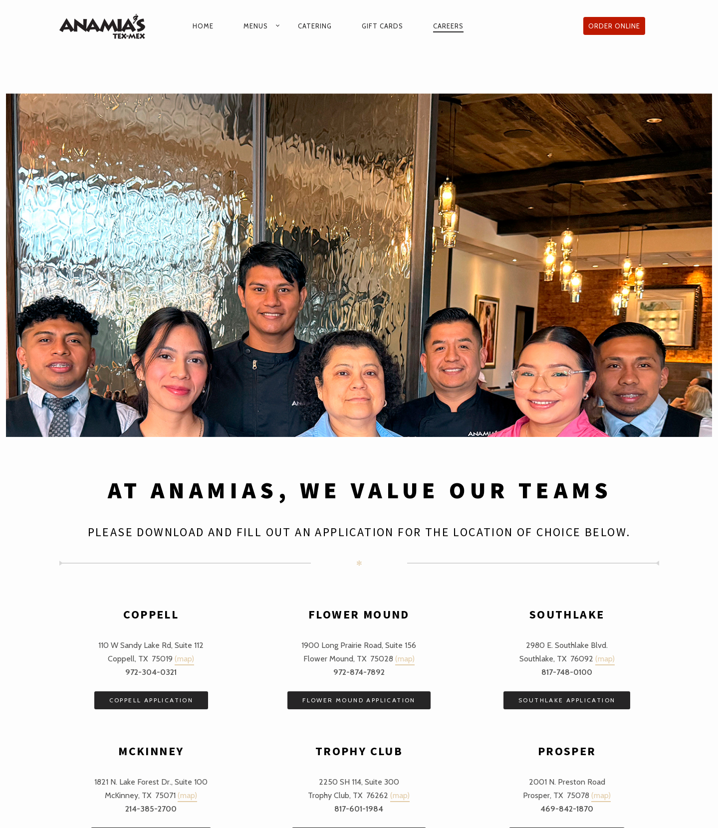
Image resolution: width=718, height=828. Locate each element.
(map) (184, 658)
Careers (448, 26)
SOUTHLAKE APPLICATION (566, 700)
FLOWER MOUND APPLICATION (359, 700)
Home (203, 26)
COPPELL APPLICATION (151, 700)
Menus (255, 26)
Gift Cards (382, 26)
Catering (315, 26)
